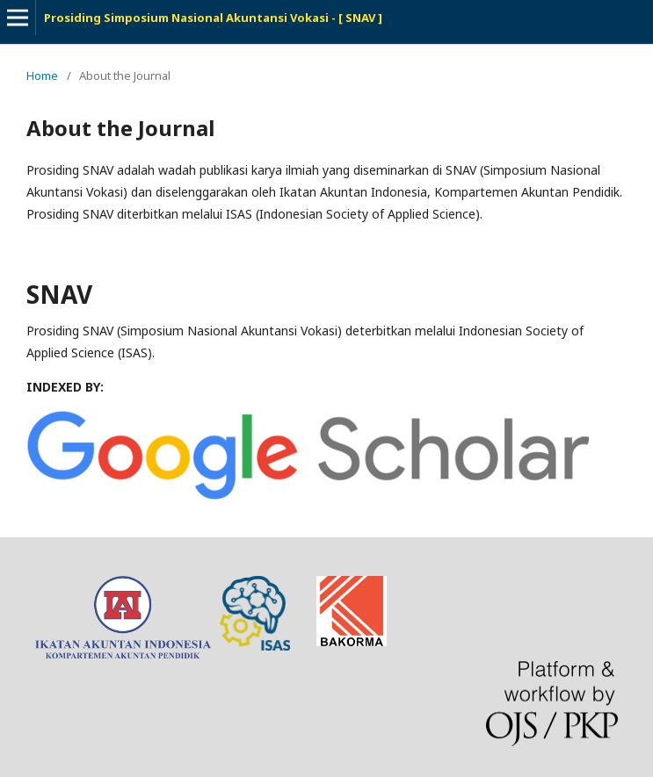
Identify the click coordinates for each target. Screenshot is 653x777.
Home (42, 75)
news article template (412, 587)
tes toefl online (481, 587)
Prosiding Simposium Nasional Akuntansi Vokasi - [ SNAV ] (213, 17)
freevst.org (452, 587)
